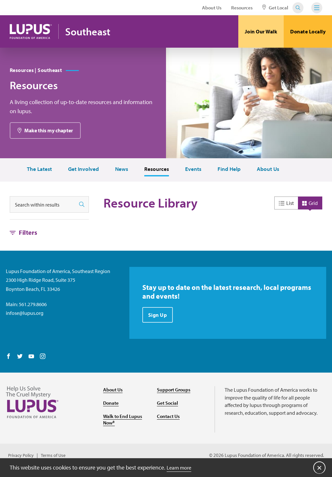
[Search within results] (42, 208)
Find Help (229, 172)
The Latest (35, 172)
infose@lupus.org (24, 316)
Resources (242, 8)
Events (192, 172)
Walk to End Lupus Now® (123, 422)
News (119, 172)
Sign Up (158, 319)
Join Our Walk (261, 31)
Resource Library (150, 206)
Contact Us (169, 419)
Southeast (92, 32)
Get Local (275, 8)
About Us (211, 8)
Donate (111, 405)
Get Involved (80, 172)
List (290, 206)
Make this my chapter (48, 133)
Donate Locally (308, 31)
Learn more (181, 467)
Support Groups (175, 392)
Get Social (168, 405)
